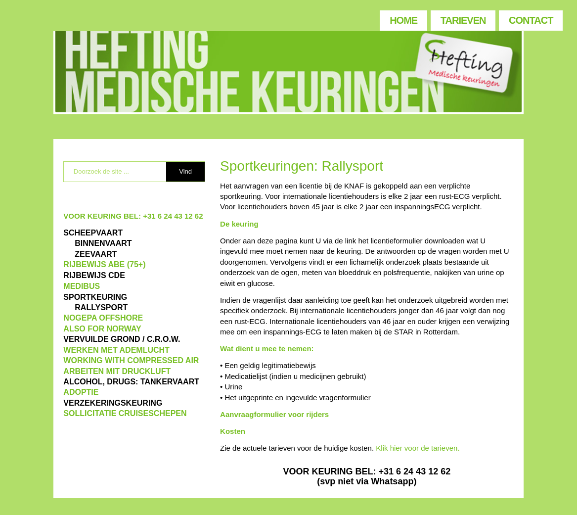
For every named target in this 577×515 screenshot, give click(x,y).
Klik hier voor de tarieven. (417, 448)
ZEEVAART (96, 254)
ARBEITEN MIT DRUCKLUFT (117, 371)
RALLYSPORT (101, 307)
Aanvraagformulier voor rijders (274, 414)
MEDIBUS (81, 286)
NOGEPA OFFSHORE (103, 318)
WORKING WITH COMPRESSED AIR (131, 360)
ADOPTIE (80, 392)
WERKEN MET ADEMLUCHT (116, 350)
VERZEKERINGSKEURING (112, 403)
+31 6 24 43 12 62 (173, 216)
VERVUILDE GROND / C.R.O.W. (121, 339)
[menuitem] (403, 18)
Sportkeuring (95, 297)
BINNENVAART (103, 243)
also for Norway (102, 329)
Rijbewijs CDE (94, 275)
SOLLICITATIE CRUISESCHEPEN (124, 413)
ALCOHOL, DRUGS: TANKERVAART (131, 381)
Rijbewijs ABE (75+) (104, 264)
